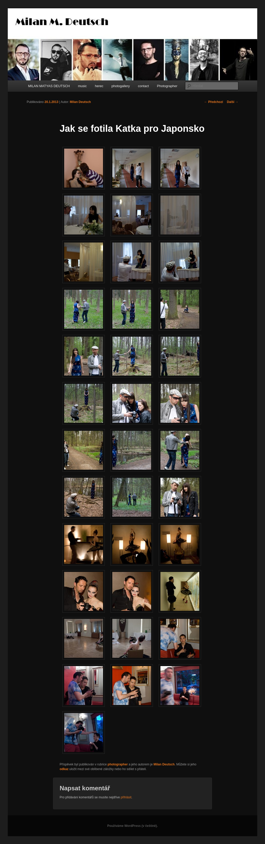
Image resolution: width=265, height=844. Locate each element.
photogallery (121, 86)
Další (232, 102)
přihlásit (126, 797)
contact (143, 86)
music (82, 86)
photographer (118, 764)
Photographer (167, 86)
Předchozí (213, 102)
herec (99, 86)
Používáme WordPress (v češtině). (132, 826)
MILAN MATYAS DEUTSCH (49, 86)
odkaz (64, 769)
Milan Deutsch (80, 102)
